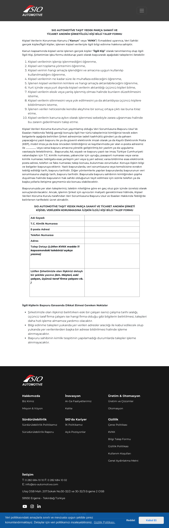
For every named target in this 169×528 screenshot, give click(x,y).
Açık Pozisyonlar (75, 432)
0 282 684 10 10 (34, 480)
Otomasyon (115, 408)
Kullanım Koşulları (119, 453)
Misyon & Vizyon (32, 408)
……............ (31, 147)
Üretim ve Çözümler (121, 401)
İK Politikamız (74, 424)
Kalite (68, 408)
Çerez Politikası (117, 424)
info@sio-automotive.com (41, 484)
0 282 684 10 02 (57, 480)
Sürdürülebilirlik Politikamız (39, 424)
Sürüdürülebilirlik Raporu (38, 432)
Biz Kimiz (28, 401)
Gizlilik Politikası (118, 446)
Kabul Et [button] (151, 520)
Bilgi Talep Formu (119, 439)
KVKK (111, 432)
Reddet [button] (130, 520)
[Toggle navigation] (142, 10)
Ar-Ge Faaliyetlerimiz (78, 401)
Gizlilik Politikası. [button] (104, 522)
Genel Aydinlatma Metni (123, 460)
